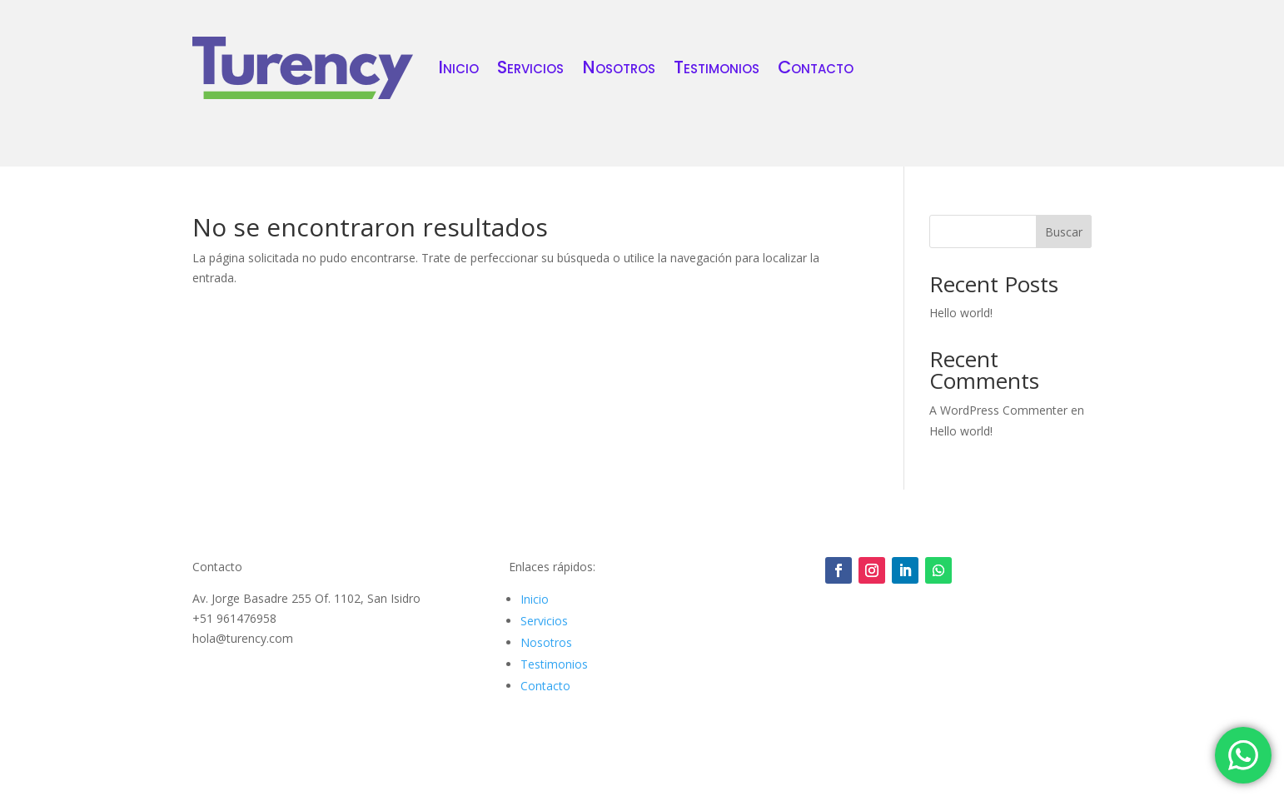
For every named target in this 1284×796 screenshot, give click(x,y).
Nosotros (618, 67)
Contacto (816, 67)
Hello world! (961, 313)
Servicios (530, 67)
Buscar (1063, 232)
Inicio (458, 67)
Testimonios (716, 67)
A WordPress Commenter (998, 410)
